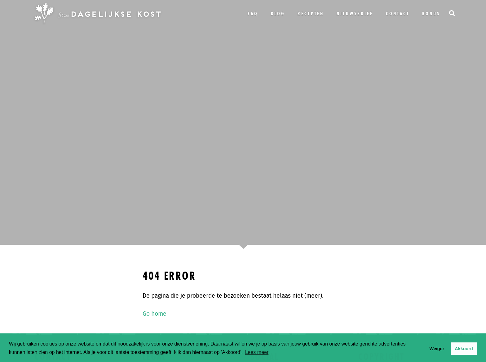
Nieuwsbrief (355, 13)
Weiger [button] (436, 348)
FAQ (253, 13)
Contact (397, 13)
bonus (431, 13)
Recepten (311, 13)
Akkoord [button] (464, 348)
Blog (278, 13)
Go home (154, 313)
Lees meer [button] (257, 352)
